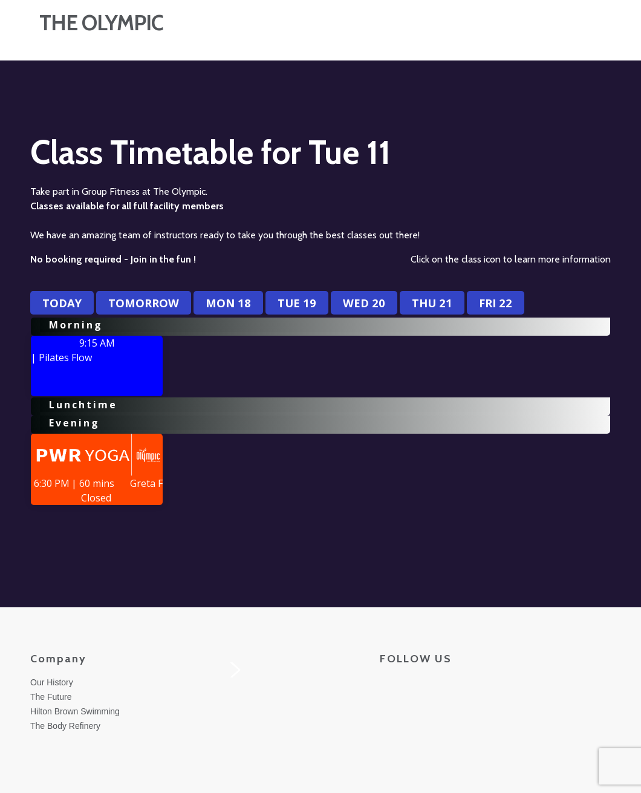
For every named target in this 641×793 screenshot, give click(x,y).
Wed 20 (364, 302)
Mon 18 (228, 302)
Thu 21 (432, 302)
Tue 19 (297, 302)
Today (62, 302)
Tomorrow (143, 302)
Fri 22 (495, 302)
